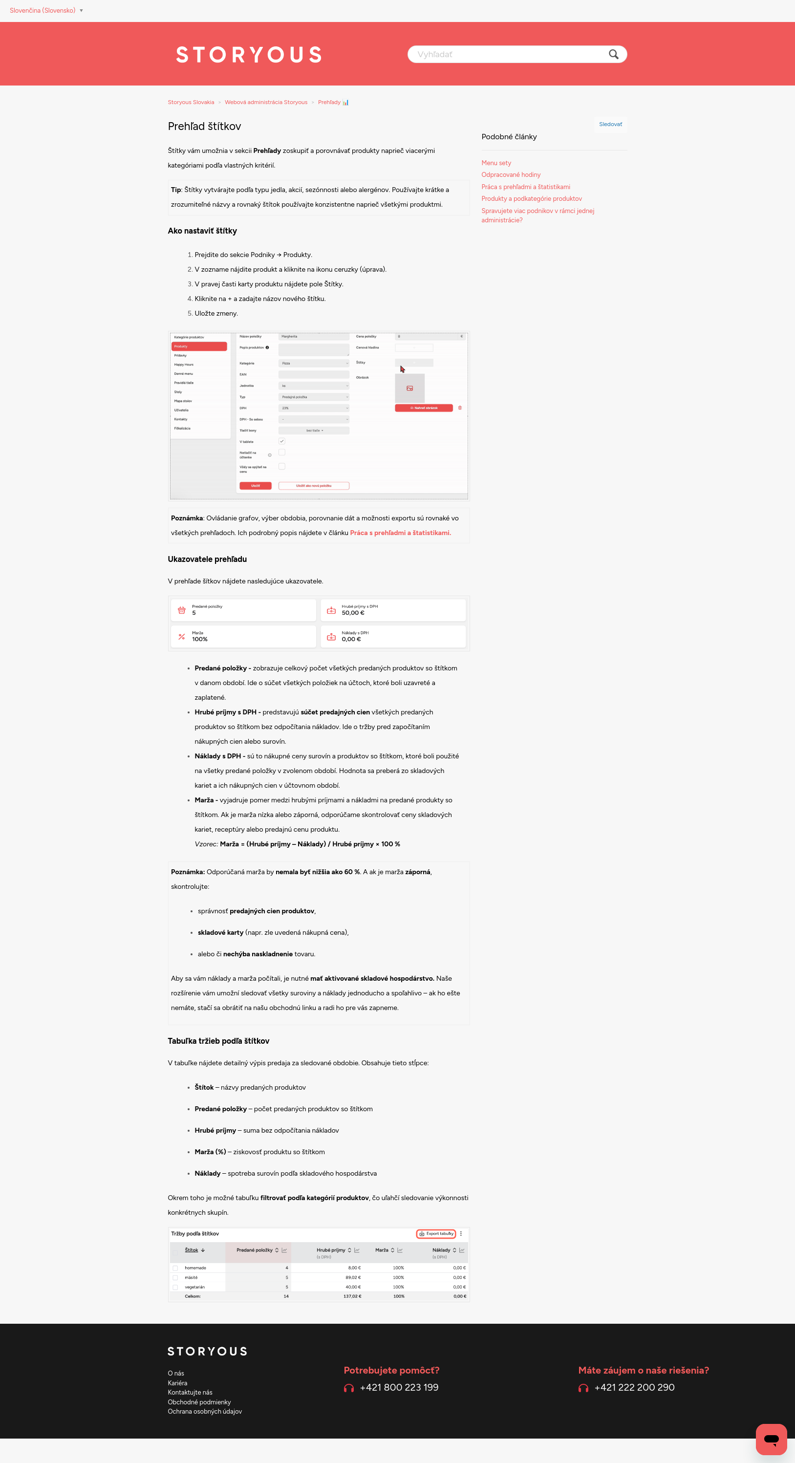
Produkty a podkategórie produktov (532, 198)
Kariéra (178, 1383)
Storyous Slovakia (191, 102)
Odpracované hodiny (511, 174)
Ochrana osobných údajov (205, 1411)
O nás (176, 1373)
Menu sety (497, 163)
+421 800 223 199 (399, 1387)
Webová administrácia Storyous (266, 102)
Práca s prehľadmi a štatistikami (526, 187)
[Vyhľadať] (517, 54)
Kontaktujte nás (190, 1392)
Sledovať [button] (610, 124)
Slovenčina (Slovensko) (43, 10)
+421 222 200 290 (634, 1387)
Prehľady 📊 (333, 102)
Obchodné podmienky (199, 1402)
